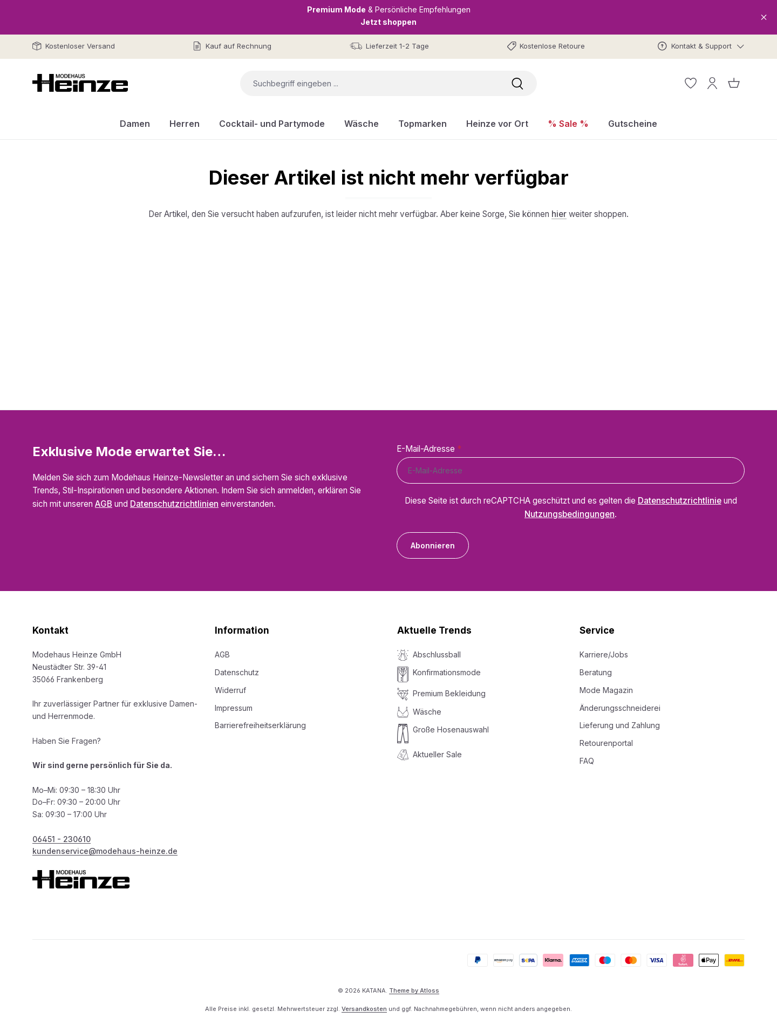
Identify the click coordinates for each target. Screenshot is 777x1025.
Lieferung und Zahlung (620, 725)
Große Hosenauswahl (451, 729)
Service (597, 630)
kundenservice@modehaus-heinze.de (105, 851)
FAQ (587, 760)
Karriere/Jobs (604, 654)
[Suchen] (517, 83)
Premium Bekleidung (449, 693)
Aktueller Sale (437, 754)
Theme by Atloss (414, 990)
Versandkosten (364, 1009)
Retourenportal (606, 743)
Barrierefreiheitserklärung (260, 725)
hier (559, 214)
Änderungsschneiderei (620, 707)
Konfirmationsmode (447, 672)
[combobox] (369, 83)
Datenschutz (237, 672)
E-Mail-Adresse (429, 449)
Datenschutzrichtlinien (174, 504)
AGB (103, 504)
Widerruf (230, 690)
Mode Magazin (606, 690)
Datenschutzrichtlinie (679, 500)
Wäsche (427, 711)
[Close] (764, 17)
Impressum (234, 707)
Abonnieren (433, 545)
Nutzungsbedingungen (569, 514)
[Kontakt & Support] (701, 46)
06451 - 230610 (61, 839)
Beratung (596, 672)
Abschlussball (437, 654)
